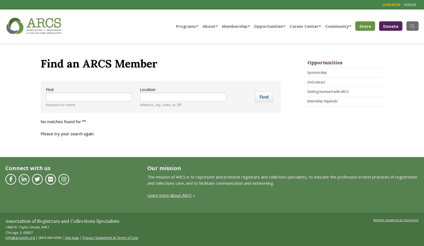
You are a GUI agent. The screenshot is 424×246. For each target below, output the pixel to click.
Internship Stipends (322, 101)
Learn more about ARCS (169, 195)
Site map (72, 237)
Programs (187, 26)
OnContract (316, 82)
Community (338, 26)
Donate (390, 26)
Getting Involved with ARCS (328, 91)
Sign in (410, 4)
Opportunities (270, 26)
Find (50, 89)
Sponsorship (317, 72)
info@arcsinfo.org (20, 237)
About (210, 26)
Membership (236, 26)
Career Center (305, 26)
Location (147, 89)
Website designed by (396, 220)
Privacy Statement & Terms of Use (110, 237)
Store (367, 26)
